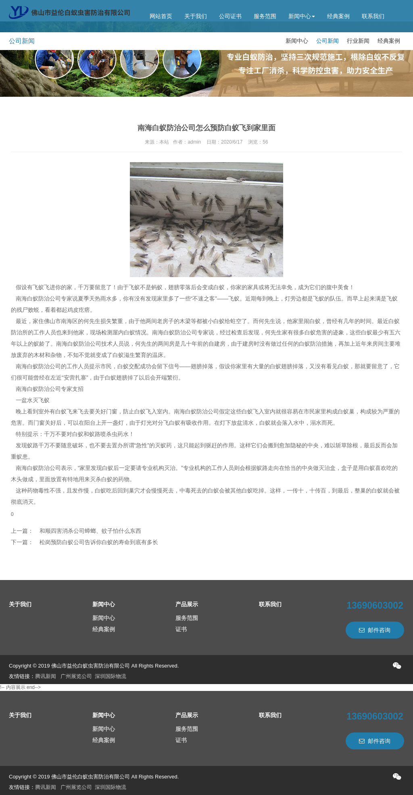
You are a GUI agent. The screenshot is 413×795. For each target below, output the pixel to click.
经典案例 (338, 16)
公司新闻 (327, 41)
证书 (181, 629)
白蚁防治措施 (316, 343)
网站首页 (161, 16)
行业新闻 (358, 41)
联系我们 (373, 16)
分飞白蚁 (169, 422)
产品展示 (186, 604)
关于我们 (195, 16)
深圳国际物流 (110, 676)
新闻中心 (301, 16)
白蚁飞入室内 (258, 411)
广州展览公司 (76, 676)
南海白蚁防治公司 (38, 298)
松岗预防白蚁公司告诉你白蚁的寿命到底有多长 (99, 542)
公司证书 (230, 16)
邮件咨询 (374, 630)
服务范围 (265, 16)
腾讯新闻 (45, 676)
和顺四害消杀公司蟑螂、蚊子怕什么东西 (90, 531)
